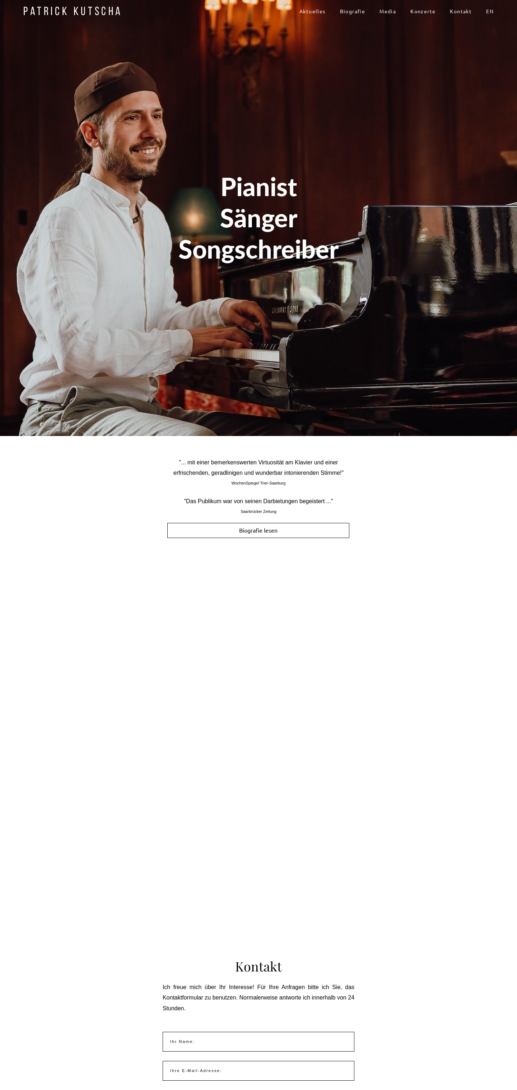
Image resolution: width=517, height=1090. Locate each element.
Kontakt (461, 11)
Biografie (352, 11)
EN (490, 11)
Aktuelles (312, 11)
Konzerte (423, 11)
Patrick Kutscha (73, 11)
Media (387, 11)
